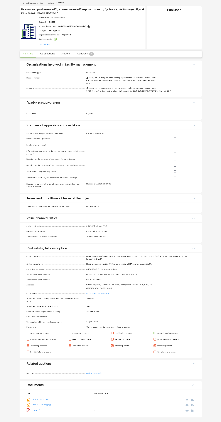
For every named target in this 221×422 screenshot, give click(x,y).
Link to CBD (44, 44)
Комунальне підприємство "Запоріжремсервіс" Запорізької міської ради (121, 78)
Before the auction (94, 373)
